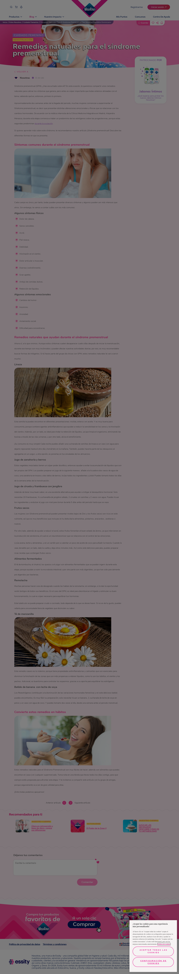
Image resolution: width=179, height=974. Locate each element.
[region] (153, 946)
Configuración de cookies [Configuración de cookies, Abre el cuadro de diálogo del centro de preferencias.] (153, 962)
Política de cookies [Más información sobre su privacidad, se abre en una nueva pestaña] (164, 944)
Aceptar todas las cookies (153, 951)
